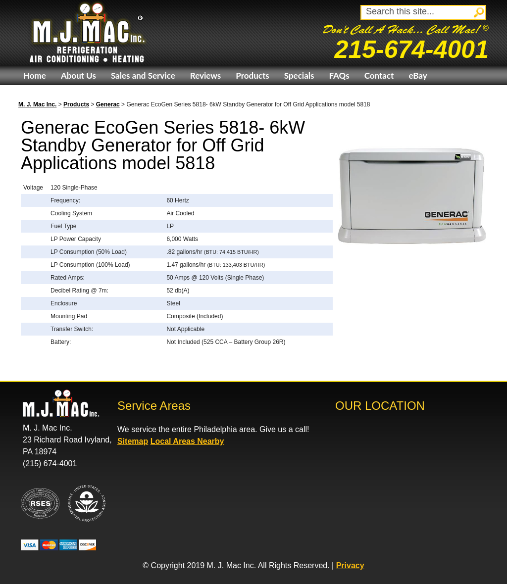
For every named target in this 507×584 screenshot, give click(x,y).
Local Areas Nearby (187, 441)
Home (34, 75)
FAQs (339, 75)
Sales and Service (143, 75)
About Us (78, 75)
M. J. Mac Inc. (37, 104)
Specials (299, 75)
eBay (417, 75)
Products (252, 75)
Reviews (205, 75)
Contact (379, 75)
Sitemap (132, 441)
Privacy (350, 565)
